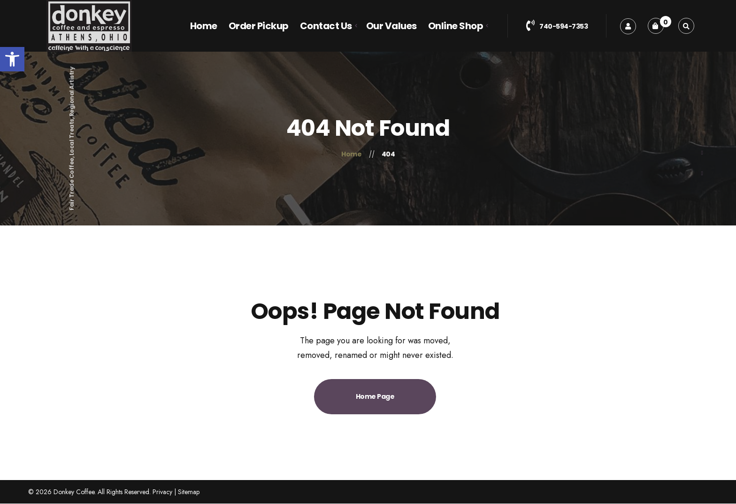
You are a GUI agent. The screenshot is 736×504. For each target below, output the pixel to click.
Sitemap (188, 491)
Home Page (375, 396)
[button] (12, 59)
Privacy (162, 491)
